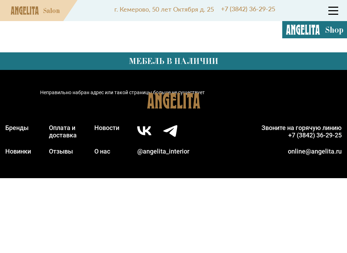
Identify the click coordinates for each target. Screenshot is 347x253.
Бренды (17, 127)
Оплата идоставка (63, 131)
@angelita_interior (163, 151)
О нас (102, 151)
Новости (106, 127)
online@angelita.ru (315, 151)
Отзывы (61, 151)
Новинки (18, 151)
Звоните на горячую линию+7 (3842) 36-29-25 (301, 131)
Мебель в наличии (173, 61)
